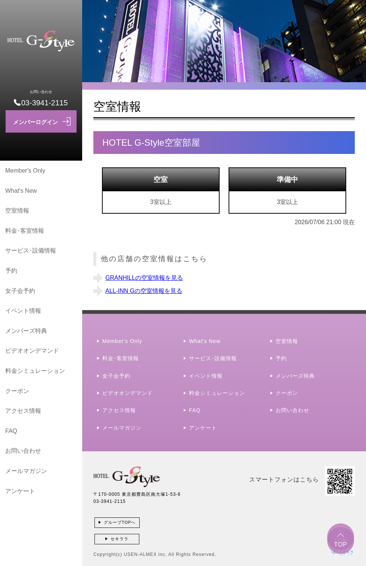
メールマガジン (26, 471)
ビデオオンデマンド (32, 350)
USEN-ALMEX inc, (145, 554)
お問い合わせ (23, 451)
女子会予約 (20, 291)
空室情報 (17, 210)
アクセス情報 (23, 411)
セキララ (119, 538)
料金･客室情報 (24, 231)
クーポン (17, 391)
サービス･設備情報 (30, 250)
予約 (11, 270)
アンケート (20, 491)
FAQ (11, 431)
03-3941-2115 (109, 501)
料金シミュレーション (35, 371)
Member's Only (25, 170)
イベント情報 (23, 310)
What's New (21, 191)
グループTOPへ (120, 522)
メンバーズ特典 (26, 331)
